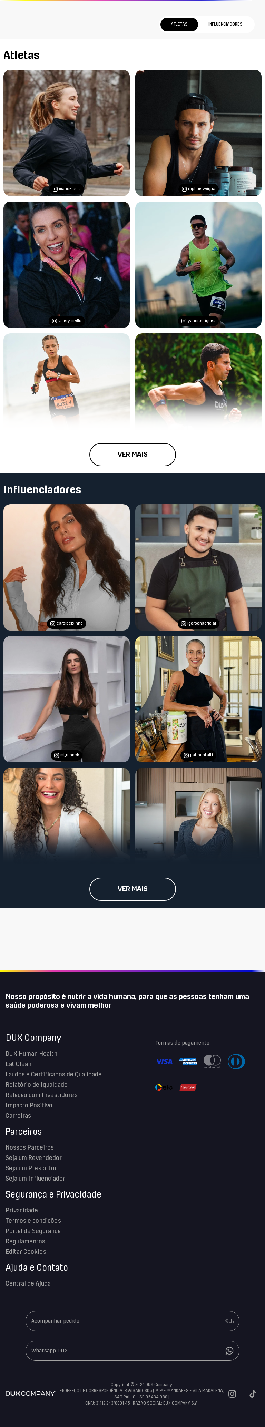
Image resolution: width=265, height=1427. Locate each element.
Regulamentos (25, 1242)
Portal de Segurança (33, 1231)
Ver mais (133, 454)
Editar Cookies (26, 1252)
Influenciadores (225, 24)
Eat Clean (18, 1064)
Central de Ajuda (28, 1284)
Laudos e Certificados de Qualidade (54, 1075)
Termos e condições (33, 1221)
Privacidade (22, 1211)
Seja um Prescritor (31, 1168)
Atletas (179, 24)
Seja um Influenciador (35, 1179)
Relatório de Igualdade (37, 1085)
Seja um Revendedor (34, 1158)
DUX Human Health (31, 1054)
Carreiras (18, 1116)
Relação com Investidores (42, 1095)
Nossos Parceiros (30, 1148)
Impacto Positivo (29, 1106)
